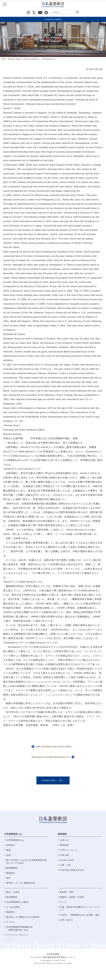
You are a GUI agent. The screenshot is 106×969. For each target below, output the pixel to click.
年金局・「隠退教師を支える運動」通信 (80, 915)
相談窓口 (10, 912)
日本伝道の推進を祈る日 (72, 870)
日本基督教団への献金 (17, 902)
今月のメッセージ (69, 850)
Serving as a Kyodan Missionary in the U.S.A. (56, 757)
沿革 (8, 855)
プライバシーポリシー (17, 935)
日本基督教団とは (13, 834)
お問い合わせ (66, 920)
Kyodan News (53, 19)
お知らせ (64, 840)
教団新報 (64, 845)
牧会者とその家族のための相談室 (22, 917)
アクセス (10, 922)
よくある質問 (13, 907)
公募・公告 (65, 865)
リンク (63, 902)
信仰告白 (10, 845)
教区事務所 (11, 897)
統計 (8, 878)
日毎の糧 (64, 855)
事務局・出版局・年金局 (72, 897)
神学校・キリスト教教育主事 (20, 883)
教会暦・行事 (66, 892)
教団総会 (10, 873)
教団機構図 (11, 868)
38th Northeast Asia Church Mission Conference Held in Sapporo (70, 746)
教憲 (8, 850)
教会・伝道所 (13, 892)
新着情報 (62, 834)
